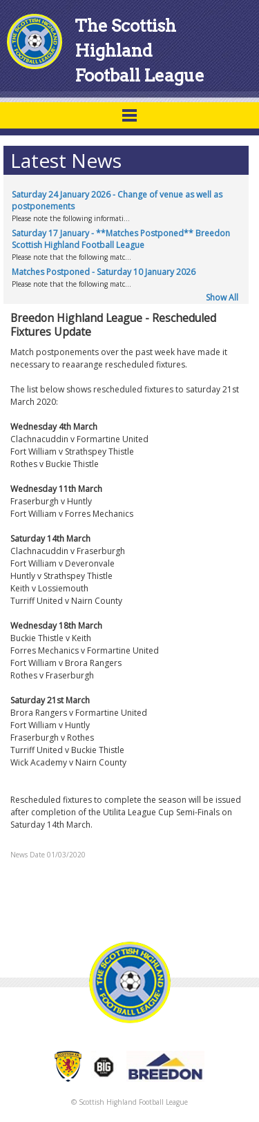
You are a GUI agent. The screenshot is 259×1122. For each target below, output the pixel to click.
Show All (222, 297)
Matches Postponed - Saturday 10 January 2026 (103, 272)
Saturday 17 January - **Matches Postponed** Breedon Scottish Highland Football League (121, 239)
